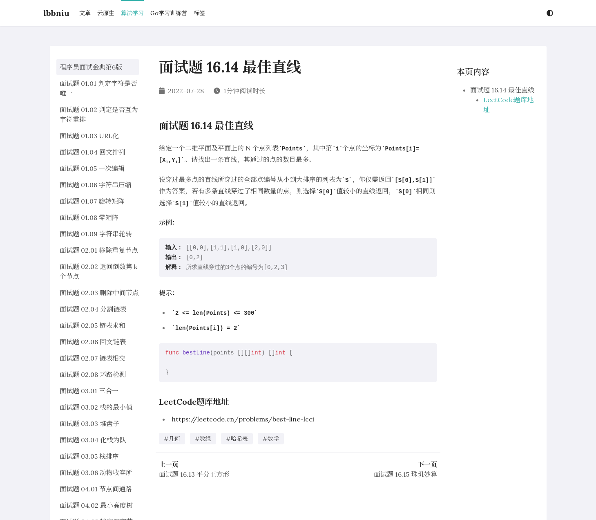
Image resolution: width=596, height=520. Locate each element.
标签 (199, 13)
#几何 (172, 438)
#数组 (203, 438)
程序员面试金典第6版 (91, 67)
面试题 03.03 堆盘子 (89, 423)
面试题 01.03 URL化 (89, 136)
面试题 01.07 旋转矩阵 (92, 201)
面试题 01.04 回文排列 (92, 152)
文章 (85, 13)
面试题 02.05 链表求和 (92, 325)
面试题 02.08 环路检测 (93, 374)
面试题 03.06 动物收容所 (96, 472)
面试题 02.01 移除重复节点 (99, 250)
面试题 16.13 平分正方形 (194, 474)
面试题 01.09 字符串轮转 (96, 234)
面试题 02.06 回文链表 (93, 342)
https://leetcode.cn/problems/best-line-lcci (243, 419)
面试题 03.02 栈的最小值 (96, 407)
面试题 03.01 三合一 (89, 391)
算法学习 (132, 13)
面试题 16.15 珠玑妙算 (405, 474)
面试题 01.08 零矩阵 (89, 217)
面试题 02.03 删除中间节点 (99, 293)
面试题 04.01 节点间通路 (96, 489)
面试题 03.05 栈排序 (89, 456)
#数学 (271, 438)
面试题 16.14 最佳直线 (502, 90)
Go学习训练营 (168, 13)
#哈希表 (237, 438)
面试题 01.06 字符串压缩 (96, 185)
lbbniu (56, 13)
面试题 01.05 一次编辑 (92, 168)
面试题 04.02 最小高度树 (96, 505)
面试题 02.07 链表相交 (92, 358)
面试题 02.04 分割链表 (93, 309)
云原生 (105, 13)
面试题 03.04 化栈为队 (93, 440)
